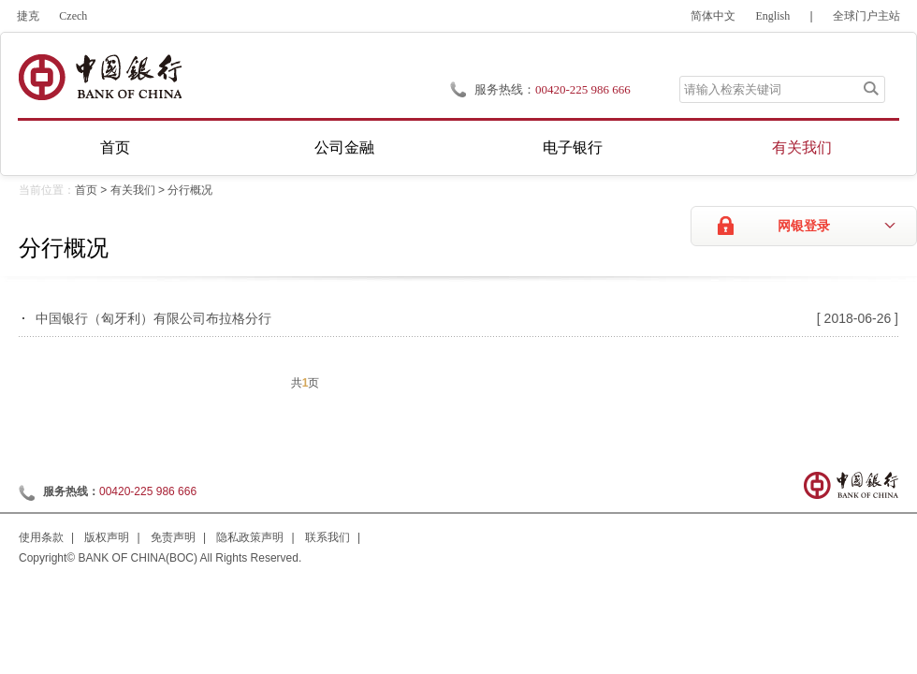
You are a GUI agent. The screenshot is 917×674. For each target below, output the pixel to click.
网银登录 (804, 226)
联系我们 (327, 537)
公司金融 (344, 147)
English (773, 15)
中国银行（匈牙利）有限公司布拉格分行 (153, 318)
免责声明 (173, 537)
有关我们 (802, 147)
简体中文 (713, 15)
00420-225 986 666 (583, 89)
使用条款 (41, 537)
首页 (115, 147)
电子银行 (573, 147)
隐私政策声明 (250, 537)
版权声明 (106, 537)
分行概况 (189, 190)
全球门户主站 (866, 15)
